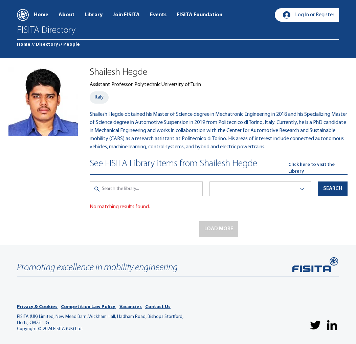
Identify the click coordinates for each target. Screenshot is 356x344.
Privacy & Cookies (37, 306)
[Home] (23, 44)
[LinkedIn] (332, 325)
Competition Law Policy (88, 306)
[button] (218, 229)
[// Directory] (44, 44)
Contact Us (158, 306)
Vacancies (130, 306)
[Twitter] (315, 325)
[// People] (69, 44)
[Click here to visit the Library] (318, 168)
